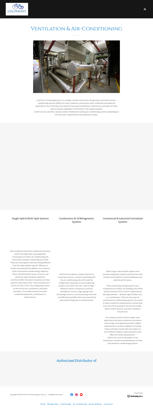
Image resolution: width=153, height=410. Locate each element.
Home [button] (42, 404)
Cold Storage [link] (65, 404)
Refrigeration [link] (53, 404)
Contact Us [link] (108, 404)
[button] (144, 9)
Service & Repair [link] (95, 404)
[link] (17, 9)
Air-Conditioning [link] (80, 404)
